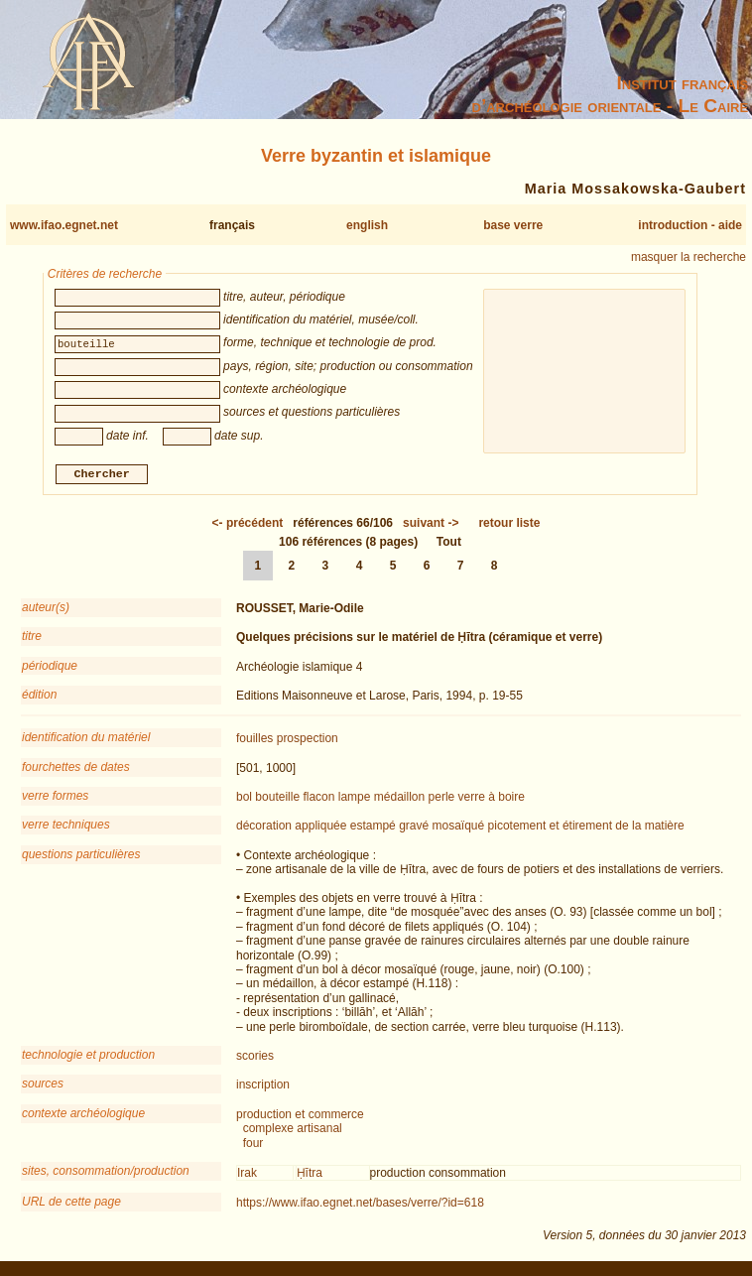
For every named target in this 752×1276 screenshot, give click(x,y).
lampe (354, 800)
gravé (414, 828)
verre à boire (491, 800)
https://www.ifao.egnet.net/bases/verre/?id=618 (360, 1205)
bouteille (277, 800)
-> (430, 525)
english (367, 225)
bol (244, 800)
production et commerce (300, 1116)
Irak (247, 1175)
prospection (307, 741)
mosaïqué (459, 828)
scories (255, 1059)
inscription (263, 1087)
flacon (318, 800)
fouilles (254, 741)
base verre (513, 225)
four (253, 1145)
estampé (373, 828)
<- (248, 525)
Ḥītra (309, 1175)
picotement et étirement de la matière (586, 828)
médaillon (399, 800)
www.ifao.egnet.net (64, 225)
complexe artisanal (292, 1131)
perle (442, 800)
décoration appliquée (291, 828)
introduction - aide (690, 225)
